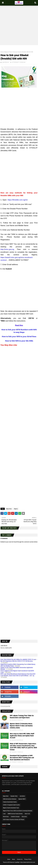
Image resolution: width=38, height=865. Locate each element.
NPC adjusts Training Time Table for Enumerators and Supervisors (22, 717)
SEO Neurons (11, 862)
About (13, 859)
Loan (4, 813)
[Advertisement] (19, 24)
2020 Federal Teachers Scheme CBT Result (13, 819)
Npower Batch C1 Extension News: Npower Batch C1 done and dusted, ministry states (21, 726)
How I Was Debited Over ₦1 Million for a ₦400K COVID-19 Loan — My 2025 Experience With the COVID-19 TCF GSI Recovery (19, 660)
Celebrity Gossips (15, 816)
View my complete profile (6, 648)
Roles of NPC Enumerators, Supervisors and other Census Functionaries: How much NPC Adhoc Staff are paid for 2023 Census (23, 747)
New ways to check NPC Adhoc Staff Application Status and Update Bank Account (22, 736)
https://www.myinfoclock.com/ (27, 862)
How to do (27, 813)
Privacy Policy (27, 859)
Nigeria (6, 52)
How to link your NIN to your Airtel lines (19, 336)
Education (24, 816)
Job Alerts (22, 796)
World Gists (6, 816)
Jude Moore (5, 62)
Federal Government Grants (10, 802)
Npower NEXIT (22, 799)
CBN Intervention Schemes (9, 799)
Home (2, 52)
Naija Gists (9, 509)
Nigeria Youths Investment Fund (11, 808)
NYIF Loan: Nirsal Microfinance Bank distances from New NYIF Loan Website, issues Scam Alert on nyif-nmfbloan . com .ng (18, 674)
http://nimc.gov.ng (7, 249)
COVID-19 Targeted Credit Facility (11, 805)
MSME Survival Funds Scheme (15, 813)
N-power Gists (14, 796)
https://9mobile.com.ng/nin (18, 200)
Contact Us (19, 859)
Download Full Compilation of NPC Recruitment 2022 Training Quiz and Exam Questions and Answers (22, 758)
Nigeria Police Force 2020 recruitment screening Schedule (17, 810)
